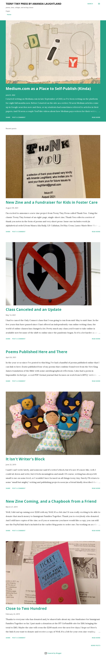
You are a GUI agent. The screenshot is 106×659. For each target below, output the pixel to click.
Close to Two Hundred (26, 608)
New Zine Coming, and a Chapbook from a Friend (51, 501)
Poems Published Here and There (36, 351)
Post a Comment (18, 117)
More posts (95, 645)
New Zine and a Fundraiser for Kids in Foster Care (52, 202)
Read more (96, 117)
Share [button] (8, 117)
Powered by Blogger (53, 653)
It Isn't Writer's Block (25, 459)
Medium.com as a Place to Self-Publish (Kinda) (48, 88)
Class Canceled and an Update (33, 309)
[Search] (90, 3)
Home (9, 14)
